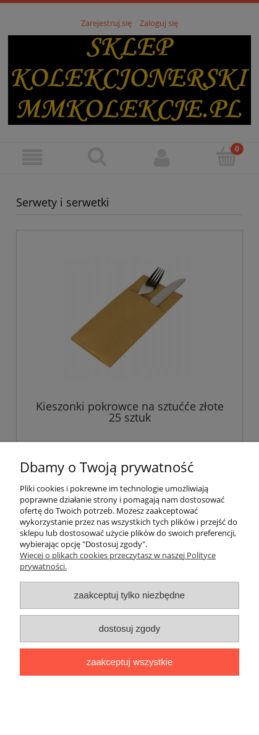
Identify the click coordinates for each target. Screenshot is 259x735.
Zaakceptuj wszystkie (129, 661)
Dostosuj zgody (130, 628)
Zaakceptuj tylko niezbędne (129, 595)
